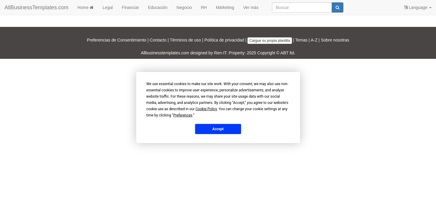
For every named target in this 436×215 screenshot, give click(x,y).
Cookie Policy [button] (206, 109)
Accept (218, 129)
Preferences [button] (182, 115)
